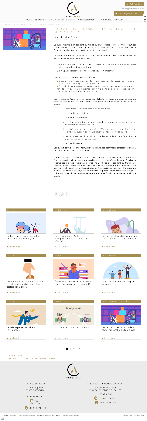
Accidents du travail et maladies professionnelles (31, 361)
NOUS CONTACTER (35, 405)
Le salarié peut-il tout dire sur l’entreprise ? (22, 330)
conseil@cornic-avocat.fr (130, 14)
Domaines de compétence (62, 20)
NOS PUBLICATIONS (87, 20)
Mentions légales (67, 418)
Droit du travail (15, 359)
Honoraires (105, 20)
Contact (118, 20)
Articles (76, 418)
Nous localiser (37, 411)
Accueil (28, 20)
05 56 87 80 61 (136, 4)
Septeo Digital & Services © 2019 (133, 419)
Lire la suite (14, 247)
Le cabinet (40, 20)
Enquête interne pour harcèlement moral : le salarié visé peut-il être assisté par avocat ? (25, 285)
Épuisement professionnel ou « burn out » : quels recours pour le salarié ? (73, 284)
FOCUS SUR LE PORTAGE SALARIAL (72, 329)
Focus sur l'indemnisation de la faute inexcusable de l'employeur (47, 24)
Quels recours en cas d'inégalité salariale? (117, 284)
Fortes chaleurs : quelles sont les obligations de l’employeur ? (24, 237)
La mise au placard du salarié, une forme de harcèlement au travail (119, 237)
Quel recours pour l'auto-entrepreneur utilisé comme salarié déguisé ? (72, 238)
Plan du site (56, 418)
